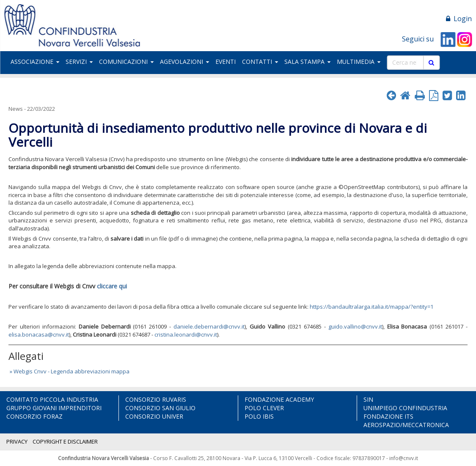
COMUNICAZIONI (126, 62)
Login (459, 18)
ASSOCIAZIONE (35, 62)
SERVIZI (79, 62)
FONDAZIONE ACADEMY (279, 399)
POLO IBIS (259, 416)
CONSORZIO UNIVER (154, 416)
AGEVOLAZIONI (184, 62)
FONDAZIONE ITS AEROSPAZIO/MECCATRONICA (406, 420)
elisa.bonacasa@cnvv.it (38, 334)
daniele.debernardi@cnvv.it (209, 326)
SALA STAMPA (307, 62)
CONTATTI (260, 62)
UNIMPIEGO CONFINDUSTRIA (405, 408)
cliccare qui (112, 286)
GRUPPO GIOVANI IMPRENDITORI (54, 408)
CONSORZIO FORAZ (34, 416)
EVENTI (225, 62)
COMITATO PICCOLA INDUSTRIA (52, 399)
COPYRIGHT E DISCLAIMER (65, 441)
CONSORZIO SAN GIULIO (160, 408)
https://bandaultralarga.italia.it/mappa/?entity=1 (371, 306)
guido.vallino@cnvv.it (355, 326)
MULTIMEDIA (358, 62)
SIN (368, 399)
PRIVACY (17, 441)
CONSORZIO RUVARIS (155, 399)
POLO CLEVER (264, 408)
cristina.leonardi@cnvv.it (185, 334)
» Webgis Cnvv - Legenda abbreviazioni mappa (68, 371)
